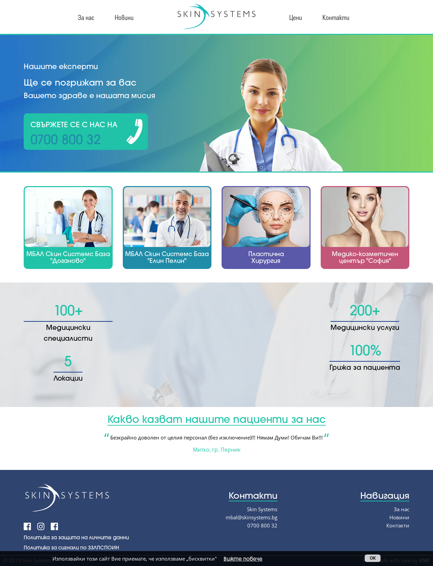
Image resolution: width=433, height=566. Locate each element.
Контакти (335, 17)
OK (372, 558)
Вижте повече (243, 559)
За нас (86, 17)
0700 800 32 (262, 525)
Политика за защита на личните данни (76, 537)
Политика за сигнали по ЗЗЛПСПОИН (71, 547)
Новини (124, 17)
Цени (295, 17)
